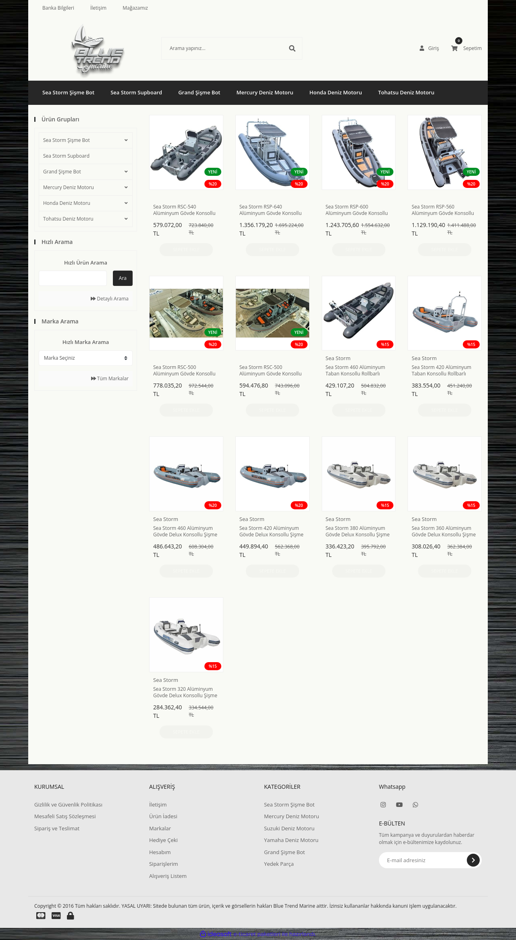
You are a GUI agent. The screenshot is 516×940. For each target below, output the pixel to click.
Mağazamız (135, 7)
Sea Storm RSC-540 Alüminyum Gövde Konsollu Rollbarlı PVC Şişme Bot (184, 210)
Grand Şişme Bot (62, 171)
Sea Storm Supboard (66, 155)
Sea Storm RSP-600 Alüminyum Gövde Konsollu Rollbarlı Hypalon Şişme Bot (357, 210)
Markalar (160, 828)
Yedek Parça (279, 863)
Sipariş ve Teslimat (56, 828)
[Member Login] (429, 48)
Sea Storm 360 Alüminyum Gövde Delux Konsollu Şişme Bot (444, 531)
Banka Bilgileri (58, 7)
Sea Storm (338, 358)
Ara (123, 278)
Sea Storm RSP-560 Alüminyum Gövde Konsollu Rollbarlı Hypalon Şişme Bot (443, 210)
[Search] (219, 48)
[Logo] (85, 48)
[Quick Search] (73, 278)
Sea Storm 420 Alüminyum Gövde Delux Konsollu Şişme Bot (271, 531)
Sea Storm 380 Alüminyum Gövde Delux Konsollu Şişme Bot (358, 531)
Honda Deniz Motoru (66, 203)
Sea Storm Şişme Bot (66, 140)
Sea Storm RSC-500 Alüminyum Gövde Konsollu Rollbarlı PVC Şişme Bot (270, 370)
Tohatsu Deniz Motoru (68, 218)
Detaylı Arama (110, 298)
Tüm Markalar (110, 378)
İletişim (98, 7)
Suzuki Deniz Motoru (289, 828)
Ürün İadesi (163, 816)
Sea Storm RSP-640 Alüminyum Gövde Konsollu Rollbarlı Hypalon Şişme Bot (270, 210)
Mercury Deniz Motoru (68, 187)
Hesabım (160, 852)
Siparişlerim (163, 863)
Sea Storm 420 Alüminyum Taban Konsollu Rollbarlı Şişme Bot (441, 370)
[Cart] (466, 48)
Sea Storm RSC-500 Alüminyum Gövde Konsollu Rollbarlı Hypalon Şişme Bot (184, 370)
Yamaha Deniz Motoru (291, 840)
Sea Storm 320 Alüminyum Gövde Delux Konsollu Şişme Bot (185, 692)
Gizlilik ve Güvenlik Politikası (68, 804)
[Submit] (473, 860)
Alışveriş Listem (168, 876)
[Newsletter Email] (430, 860)
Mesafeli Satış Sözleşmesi (65, 816)
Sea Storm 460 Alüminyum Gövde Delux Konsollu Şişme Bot (185, 531)
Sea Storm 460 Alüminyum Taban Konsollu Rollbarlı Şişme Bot (355, 370)
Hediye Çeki (163, 840)
